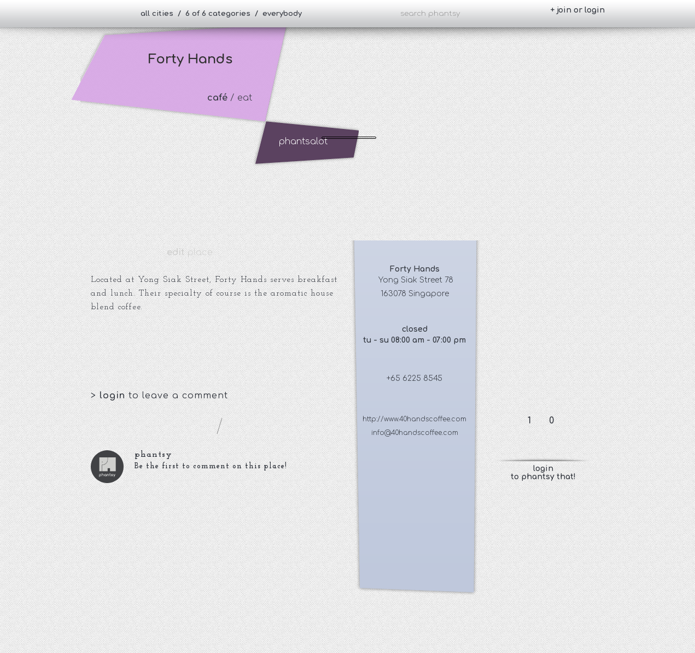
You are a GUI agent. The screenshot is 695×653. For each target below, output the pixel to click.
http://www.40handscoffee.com (414, 419)
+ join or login (577, 10)
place (190, 252)
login (114, 396)
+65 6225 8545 (414, 378)
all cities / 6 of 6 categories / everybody (221, 13)
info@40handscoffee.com (414, 433)
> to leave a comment (159, 396)
